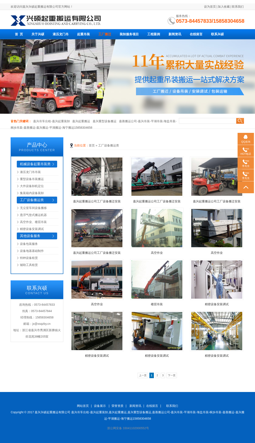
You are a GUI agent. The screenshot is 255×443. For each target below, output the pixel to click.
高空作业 (157, 252)
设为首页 (210, 6)
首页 (92, 145)
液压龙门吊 (61, 34)
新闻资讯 (175, 34)
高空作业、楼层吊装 (33, 222)
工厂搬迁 (104, 34)
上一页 (143, 375)
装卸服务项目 (129, 34)
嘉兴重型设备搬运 (104, 121)
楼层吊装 (157, 304)
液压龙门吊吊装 (30, 172)
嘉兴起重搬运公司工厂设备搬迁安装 (97, 201)
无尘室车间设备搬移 (33, 208)
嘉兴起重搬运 (81, 121)
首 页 (19, 34)
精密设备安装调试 (32, 229)
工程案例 (153, 34)
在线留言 (196, 34)
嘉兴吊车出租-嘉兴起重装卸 (51, 121)
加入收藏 (224, 6)
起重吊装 (83, 34)
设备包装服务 (29, 244)
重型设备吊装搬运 (32, 179)
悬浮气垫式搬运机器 (33, 215)
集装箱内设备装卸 (32, 193)
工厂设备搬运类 (32, 200)
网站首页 (83, 406)
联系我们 (238, 6)
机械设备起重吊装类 (35, 164)
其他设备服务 (30, 236)
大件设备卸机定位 (32, 186)
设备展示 (100, 406)
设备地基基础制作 (32, 251)
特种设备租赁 (29, 258)
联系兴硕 (217, 34)
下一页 (172, 375)
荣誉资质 (117, 406)
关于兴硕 (37, 34)
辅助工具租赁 (29, 265)
